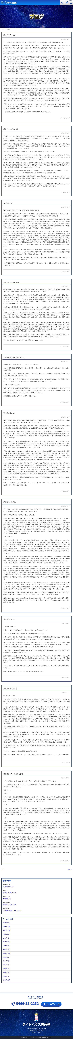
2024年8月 (6, 957)
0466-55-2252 (25, 1003)
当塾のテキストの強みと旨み (13, 774)
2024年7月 (6, 961)
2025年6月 (6, 942)
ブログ (68, 118)
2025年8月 (6, 934)
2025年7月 (6, 938)
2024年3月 (6, 968)
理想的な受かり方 (9, 35)
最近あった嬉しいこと (11, 129)
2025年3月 (6, 945)
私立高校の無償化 (9, 502)
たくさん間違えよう (10, 688)
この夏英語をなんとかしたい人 (14, 357)
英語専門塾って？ (9, 619)
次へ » (70, 869)
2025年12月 (6, 926)
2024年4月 (6, 965)
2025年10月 (6, 930)
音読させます (8, 203)
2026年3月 (6, 923)
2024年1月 (6, 976)
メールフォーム (51, 1004)
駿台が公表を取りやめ (11, 282)
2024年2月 (6, 972)
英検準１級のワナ (9, 413)
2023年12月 (6, 980)
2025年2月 (6, 949)
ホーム (3, 29)
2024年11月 (6, 953)
